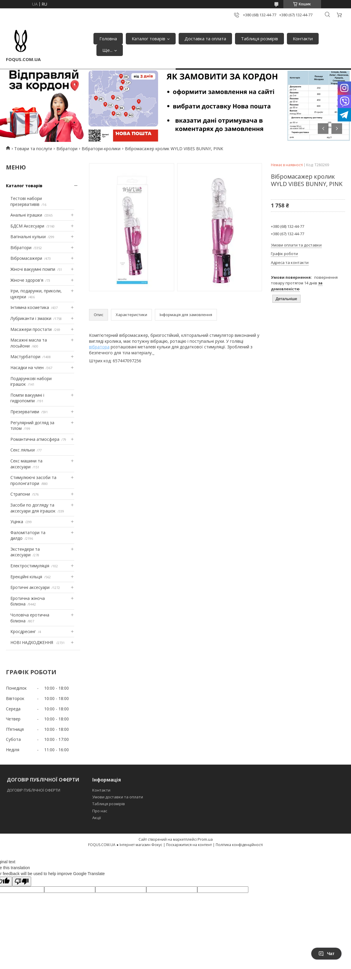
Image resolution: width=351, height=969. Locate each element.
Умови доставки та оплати (117, 797)
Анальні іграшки (26, 215)
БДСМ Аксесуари (27, 226)
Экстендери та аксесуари (25, 552)
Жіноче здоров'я (26, 280)
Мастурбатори (25, 356)
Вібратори (66, 148)
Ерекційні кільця (26, 576)
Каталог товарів (148, 38)
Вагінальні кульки (28, 236)
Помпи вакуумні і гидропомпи (27, 398)
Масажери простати (31, 329)
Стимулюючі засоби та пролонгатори (33, 480)
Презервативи (24, 411)
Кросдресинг (23, 631)
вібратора (99, 347)
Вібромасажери (26, 258)
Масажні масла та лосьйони (28, 343)
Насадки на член (27, 367)
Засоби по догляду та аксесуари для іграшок (32, 508)
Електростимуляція (29, 565)
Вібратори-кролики (101, 148)
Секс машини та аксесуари (26, 464)
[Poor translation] (21, 881)
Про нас (99, 810)
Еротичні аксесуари (30, 587)
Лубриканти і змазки (30, 318)
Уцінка (16, 521)
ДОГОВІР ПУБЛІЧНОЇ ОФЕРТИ (34, 790)
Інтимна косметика (29, 307)
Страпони (20, 494)
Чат (326, 953)
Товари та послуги (33, 148)
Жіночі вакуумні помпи (32, 269)
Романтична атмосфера (34, 439)
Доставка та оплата (205, 38)
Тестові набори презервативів (26, 201)
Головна (108, 38)
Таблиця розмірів (259, 38)
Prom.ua (205, 839)
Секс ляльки (22, 450)
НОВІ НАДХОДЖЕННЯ (32, 642)
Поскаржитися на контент (189, 844)
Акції (96, 817)
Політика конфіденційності (239, 844)
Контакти (303, 38)
